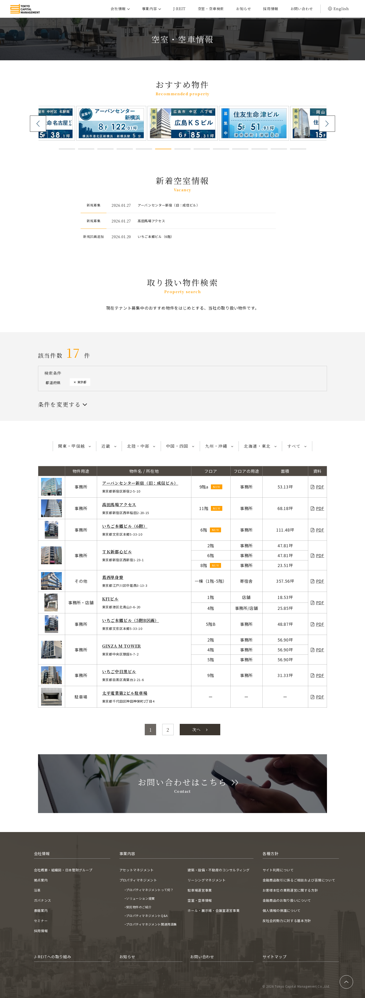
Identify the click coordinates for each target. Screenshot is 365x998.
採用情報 (270, 8)
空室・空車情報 (200, 900)
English (341, 8)
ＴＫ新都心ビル (117, 552)
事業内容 (149, 8)
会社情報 (118, 8)
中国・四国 (177, 446)
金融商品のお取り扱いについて (287, 900)
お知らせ (243, 8)
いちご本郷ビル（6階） (125, 526)
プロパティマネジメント (138, 880)
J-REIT (179, 8)
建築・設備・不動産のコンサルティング (219, 870)
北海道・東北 (257, 446)
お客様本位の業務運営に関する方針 (290, 890)
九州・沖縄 (216, 446)
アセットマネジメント (136, 870)
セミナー (41, 920)
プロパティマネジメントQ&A (147, 915)
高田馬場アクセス (119, 504)
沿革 (37, 890)
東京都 (81, 382)
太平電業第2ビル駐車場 (125, 693)
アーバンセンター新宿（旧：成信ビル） (140, 483)
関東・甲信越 (71, 446)
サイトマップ (275, 956)
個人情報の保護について (282, 910)
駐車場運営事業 (200, 890)
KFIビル (110, 599)
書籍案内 (41, 910)
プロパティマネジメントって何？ (149, 890)
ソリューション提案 (140, 898)
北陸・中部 (138, 446)
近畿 (105, 446)
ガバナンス (42, 900)
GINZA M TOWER (121, 646)
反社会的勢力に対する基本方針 (287, 920)
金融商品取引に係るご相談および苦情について (299, 880)
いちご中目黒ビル (119, 671)
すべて (294, 446)
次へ (200, 729)
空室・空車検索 (211, 8)
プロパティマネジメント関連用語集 (151, 924)
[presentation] (38, 124)
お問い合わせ (301, 8)
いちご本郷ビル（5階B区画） (130, 620)
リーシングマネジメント (207, 880)
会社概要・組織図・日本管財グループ (63, 870)
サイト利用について (278, 870)
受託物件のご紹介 (139, 907)
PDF (320, 487)
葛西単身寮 (112, 577)
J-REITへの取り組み (52, 956)
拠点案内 (41, 880)
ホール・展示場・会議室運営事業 (214, 910)
